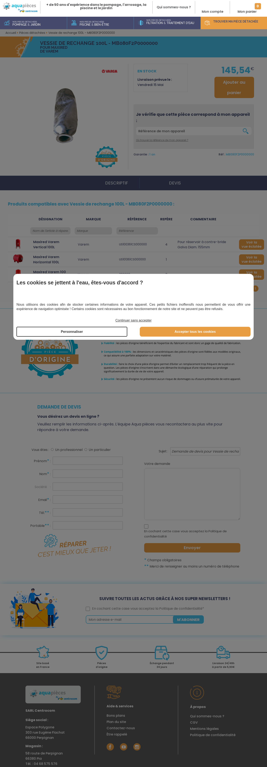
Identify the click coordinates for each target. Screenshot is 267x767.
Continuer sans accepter (133, 320)
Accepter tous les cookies (195, 331)
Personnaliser (72, 331)
